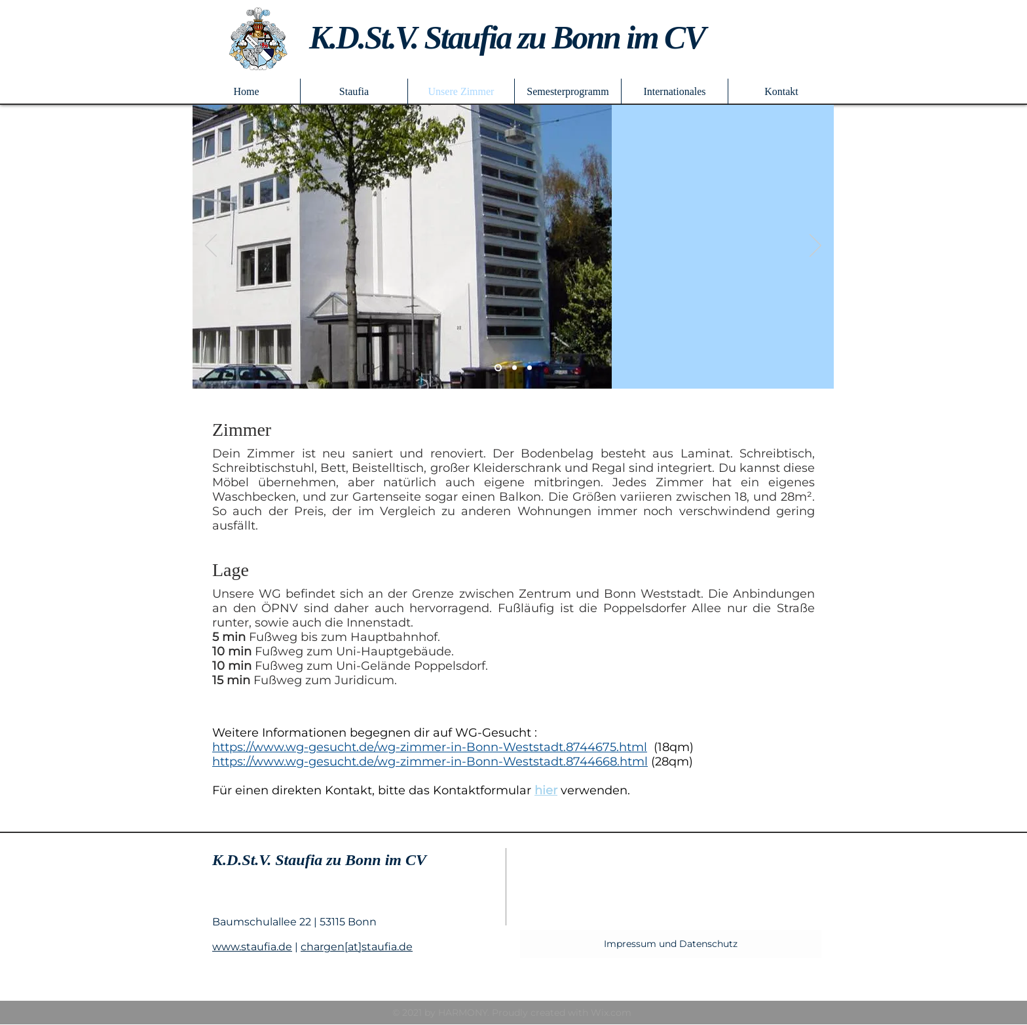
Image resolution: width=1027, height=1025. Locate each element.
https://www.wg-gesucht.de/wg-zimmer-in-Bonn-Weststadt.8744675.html (429, 747)
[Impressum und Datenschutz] (670, 944)
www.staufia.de (252, 946)
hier (545, 790)
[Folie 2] (498, 368)
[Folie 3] (529, 368)
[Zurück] (211, 246)
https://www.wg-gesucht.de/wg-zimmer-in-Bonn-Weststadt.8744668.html (430, 761)
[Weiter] (815, 246)
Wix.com (611, 1012)
